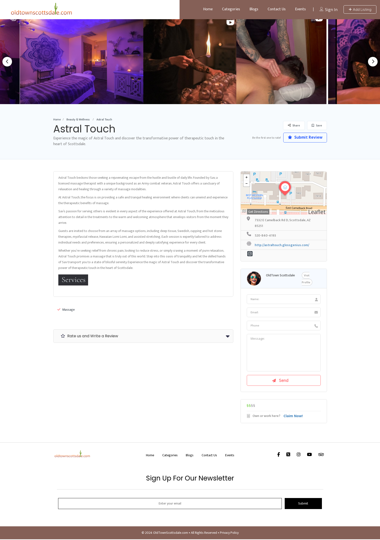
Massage (66, 309)
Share (294, 125)
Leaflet (317, 212)
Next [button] (373, 61)
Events (300, 9)
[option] (84, 61)
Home (208, 9)
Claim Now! (293, 416)
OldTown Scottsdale (280, 275)
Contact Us (277, 9)
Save (317, 125)
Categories (231, 9)
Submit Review (304, 137)
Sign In (331, 9)
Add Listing (360, 9)
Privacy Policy (229, 533)
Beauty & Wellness (78, 119)
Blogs (253, 9)
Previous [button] (7, 61)
